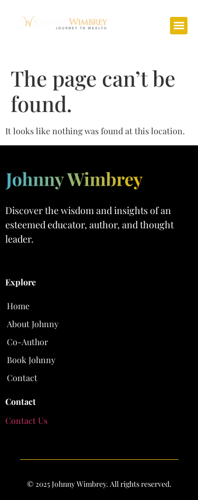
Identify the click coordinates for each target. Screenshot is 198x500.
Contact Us (26, 420)
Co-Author (27, 341)
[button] (178, 25)
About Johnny (33, 323)
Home (18, 305)
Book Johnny (31, 359)
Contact (22, 377)
